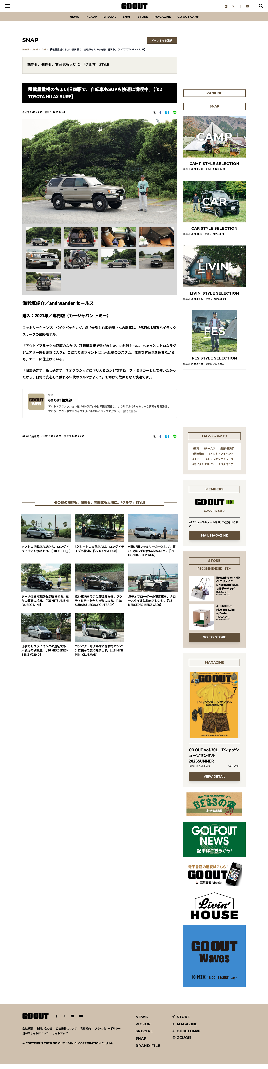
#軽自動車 (198, 458)
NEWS (141, 1021)
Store (143, 21)
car (44, 54)
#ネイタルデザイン (203, 469)
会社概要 (27, 1033)
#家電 (195, 453)
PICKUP (84, 21)
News (64, 21)
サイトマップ (60, 1038)
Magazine (167, 21)
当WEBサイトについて (35, 1038)
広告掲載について (66, 1033)
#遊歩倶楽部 (227, 453)
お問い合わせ (44, 1033)
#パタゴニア (226, 469)
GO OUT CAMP (197, 21)
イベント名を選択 (161, 45)
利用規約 (85, 1033)
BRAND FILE (147, 1050)
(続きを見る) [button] (130, 416)
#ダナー (197, 464)
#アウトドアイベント (221, 458)
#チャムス (209, 453)
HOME (25, 54)
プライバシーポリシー (108, 1033)
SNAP (125, 21)
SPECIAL (106, 21)
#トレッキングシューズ (219, 464)
